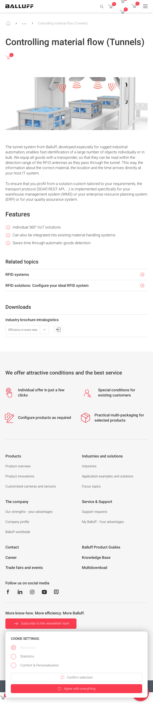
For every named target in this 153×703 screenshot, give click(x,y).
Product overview (18, 466)
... (24, 21)
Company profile (17, 522)
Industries (89, 466)
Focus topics (91, 486)
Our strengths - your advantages (29, 512)
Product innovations (19, 476)
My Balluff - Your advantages (103, 522)
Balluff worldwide (17, 532)
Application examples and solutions (107, 476)
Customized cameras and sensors (30, 486)
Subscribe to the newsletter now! (41, 623)
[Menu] (145, 6)
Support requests (94, 512)
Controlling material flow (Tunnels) (63, 23)
